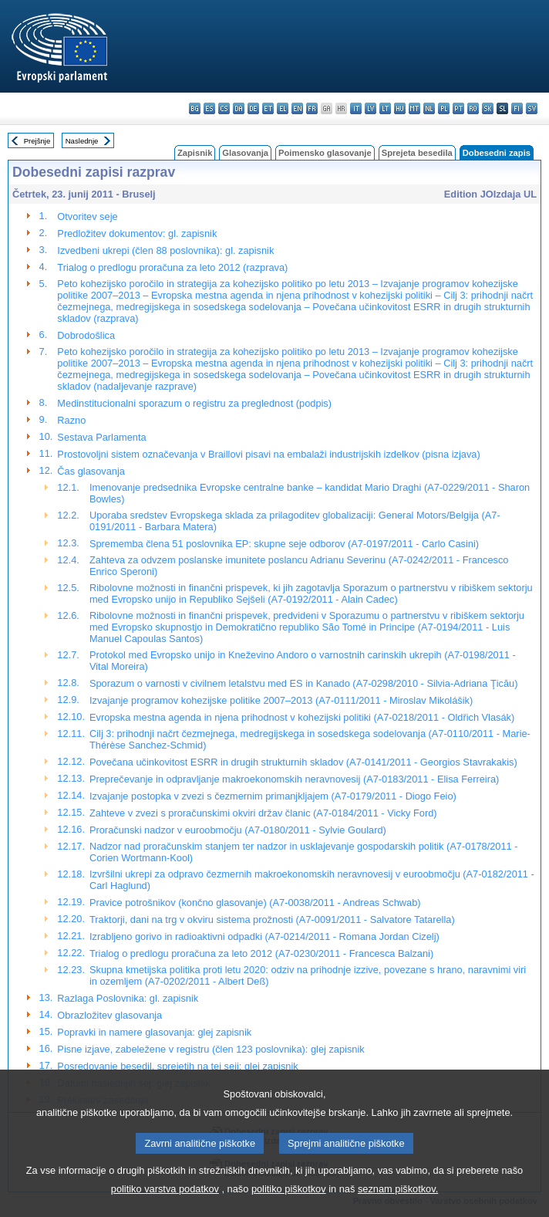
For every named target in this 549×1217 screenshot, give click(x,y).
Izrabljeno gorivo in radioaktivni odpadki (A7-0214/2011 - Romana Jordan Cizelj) (264, 936)
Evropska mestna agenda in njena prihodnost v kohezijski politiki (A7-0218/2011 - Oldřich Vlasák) (301, 717)
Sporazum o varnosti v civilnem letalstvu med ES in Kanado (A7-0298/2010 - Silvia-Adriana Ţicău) (303, 683)
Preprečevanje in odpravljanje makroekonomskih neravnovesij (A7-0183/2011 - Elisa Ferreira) (294, 779)
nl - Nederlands (429, 108)
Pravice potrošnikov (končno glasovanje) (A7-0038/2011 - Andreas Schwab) (255, 902)
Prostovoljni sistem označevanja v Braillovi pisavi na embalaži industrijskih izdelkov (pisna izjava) (268, 454)
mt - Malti (414, 108)
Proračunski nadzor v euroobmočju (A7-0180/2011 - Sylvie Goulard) (237, 830)
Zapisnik (194, 152)
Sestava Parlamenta (101, 437)
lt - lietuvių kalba (385, 108)
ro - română (473, 108)
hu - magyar (400, 108)
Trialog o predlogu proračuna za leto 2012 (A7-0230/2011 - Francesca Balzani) (261, 953)
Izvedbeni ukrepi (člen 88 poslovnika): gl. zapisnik (165, 250)
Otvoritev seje (87, 216)
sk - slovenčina (487, 108)
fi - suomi (517, 108)
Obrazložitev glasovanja (109, 1015)
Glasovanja (245, 152)
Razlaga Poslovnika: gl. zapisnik (127, 998)
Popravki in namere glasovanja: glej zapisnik (154, 1032)
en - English (297, 108)
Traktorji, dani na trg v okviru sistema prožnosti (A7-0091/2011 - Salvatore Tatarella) (272, 919)
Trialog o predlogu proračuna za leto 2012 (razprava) (172, 267)
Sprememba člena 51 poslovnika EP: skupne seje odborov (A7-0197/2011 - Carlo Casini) (284, 543)
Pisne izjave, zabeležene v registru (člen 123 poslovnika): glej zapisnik (210, 1049)
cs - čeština (224, 108)
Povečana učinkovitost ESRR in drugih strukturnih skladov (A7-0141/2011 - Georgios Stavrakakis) (303, 762)
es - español (209, 108)
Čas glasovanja (91, 471)
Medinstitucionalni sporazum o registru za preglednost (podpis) (194, 403)
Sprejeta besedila (417, 152)
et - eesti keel (268, 108)
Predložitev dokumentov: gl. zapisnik (137, 233)
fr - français (312, 108)
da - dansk (238, 108)
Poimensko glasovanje (325, 152)
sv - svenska (531, 108)
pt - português (458, 108)
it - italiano (356, 108)
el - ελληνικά (282, 108)
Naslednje (82, 141)
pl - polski (444, 108)
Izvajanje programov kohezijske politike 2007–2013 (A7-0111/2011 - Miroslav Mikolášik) (281, 700)
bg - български (194, 108)
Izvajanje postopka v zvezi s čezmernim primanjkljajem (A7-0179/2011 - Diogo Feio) (272, 796)
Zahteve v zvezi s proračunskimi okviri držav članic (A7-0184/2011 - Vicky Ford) (263, 813)
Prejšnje (37, 141)
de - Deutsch (253, 108)
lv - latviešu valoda (370, 108)
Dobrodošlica (86, 335)
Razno (71, 420)
